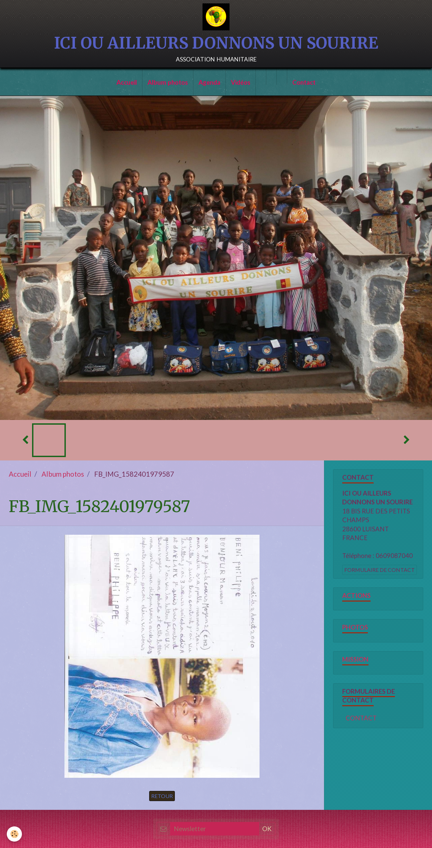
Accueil (126, 82)
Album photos (167, 82)
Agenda (209, 82)
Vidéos (240, 82)
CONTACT (361, 718)
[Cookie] (14, 834)
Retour (162, 796)
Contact (304, 82)
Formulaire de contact (379, 569)
